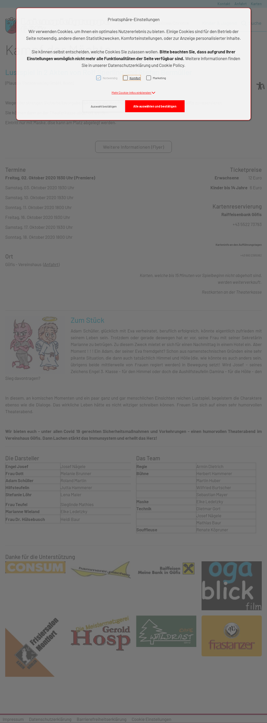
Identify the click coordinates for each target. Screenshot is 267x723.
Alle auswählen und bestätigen (155, 106)
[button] (133, 92)
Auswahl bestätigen (104, 106)
